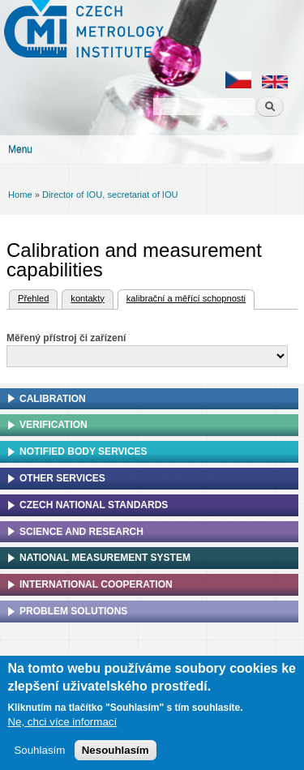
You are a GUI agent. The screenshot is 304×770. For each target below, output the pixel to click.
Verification (53, 424)
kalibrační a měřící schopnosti (182, 296)
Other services (62, 478)
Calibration (52, 398)
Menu (20, 149)
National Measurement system (105, 557)
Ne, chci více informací (62, 722)
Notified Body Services (83, 451)
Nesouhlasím (115, 750)
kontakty (87, 298)
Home (20, 194)
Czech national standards (93, 505)
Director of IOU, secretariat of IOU (110, 194)
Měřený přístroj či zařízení (66, 338)
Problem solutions (73, 611)
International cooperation (96, 584)
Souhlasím (39, 750)
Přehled (33, 298)
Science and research (81, 531)
